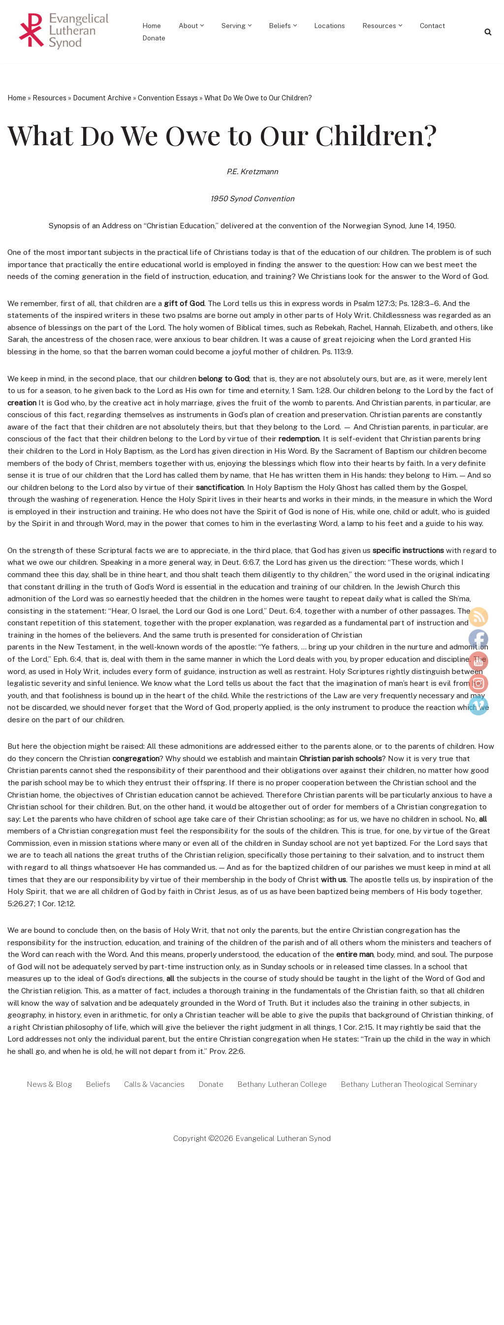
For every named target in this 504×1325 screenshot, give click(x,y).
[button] (205, 25)
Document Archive (102, 98)
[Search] (488, 31)
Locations (334, 25)
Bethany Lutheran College (281, 1154)
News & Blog (41, 1154)
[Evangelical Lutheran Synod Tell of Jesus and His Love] (64, 31)
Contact (439, 25)
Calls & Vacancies (149, 1154)
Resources (49, 98)
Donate (154, 37)
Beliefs (90, 1154)
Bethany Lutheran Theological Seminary (414, 1154)
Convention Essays (168, 98)
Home (153, 25)
